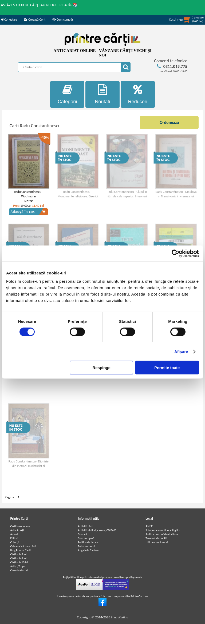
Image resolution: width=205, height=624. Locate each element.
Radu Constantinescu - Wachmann (28, 194)
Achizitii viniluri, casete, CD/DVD (97, 530)
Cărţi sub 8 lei (18, 558)
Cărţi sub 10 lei (19, 562)
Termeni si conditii (156, 538)
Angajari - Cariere (88, 550)
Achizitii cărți (85, 526)
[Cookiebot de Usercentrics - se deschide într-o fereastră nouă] (175, 253)
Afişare (181, 351)
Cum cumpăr (62, 19)
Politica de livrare (88, 542)
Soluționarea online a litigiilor (162, 530)
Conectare (9, 19)
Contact (82, 534)
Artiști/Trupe (17, 566)
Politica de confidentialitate (161, 534)
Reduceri (138, 94)
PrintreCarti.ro (119, 617)
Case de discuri (19, 570)
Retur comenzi (86, 546)
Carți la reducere (20, 526)
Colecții (14, 542)
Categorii (67, 94)
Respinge (101, 367)
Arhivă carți (17, 530)
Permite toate (167, 367)
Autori (14, 534)
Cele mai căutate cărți (23, 546)
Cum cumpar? (86, 538)
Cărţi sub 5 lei (18, 554)
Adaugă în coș (28, 212)
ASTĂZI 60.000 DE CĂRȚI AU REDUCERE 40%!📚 (39, 4)
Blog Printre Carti (20, 550)
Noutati (102, 94)
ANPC (149, 526)
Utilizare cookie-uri (156, 542)
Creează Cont (34, 19)
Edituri (14, 538)
